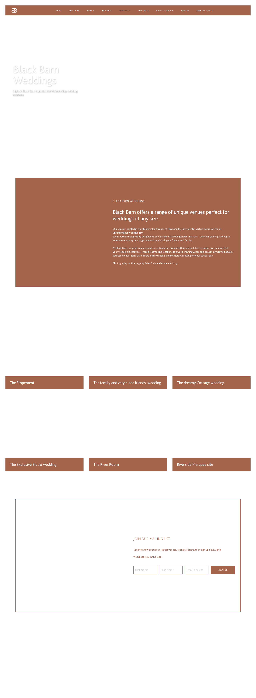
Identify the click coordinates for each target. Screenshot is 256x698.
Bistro (90, 10)
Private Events (165, 10)
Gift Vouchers (205, 10)
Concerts (143, 10)
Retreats (107, 10)
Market (185, 10)
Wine (59, 10)
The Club (74, 10)
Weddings (125, 10)
